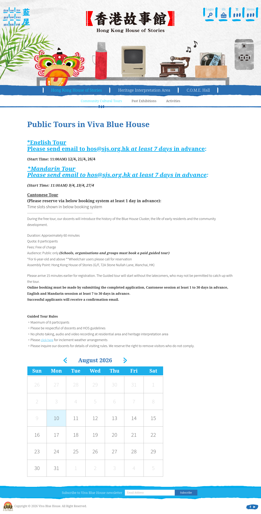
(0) (223, 13)
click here (48, 340)
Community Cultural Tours (100, 100)
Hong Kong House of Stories (73, 90)
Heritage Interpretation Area (145, 90)
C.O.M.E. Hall (203, 90)
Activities (175, 100)
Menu (250, 13)
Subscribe (186, 493)
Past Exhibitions (145, 100)
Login (210, 13)
